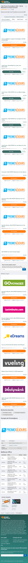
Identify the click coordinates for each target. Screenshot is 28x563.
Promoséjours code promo (20, 412)
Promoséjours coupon (7, 412)
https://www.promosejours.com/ (15, 443)
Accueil (2, 513)
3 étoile (12, 448)
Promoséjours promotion (8, 414)
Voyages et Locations (20, 47)
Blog (2, 545)
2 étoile (11, 448)
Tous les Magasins (5, 541)
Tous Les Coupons (5, 540)
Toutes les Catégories (5, 543)
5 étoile (15, 448)
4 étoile (14, 448)
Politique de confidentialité (18, 541)
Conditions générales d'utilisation (20, 540)
